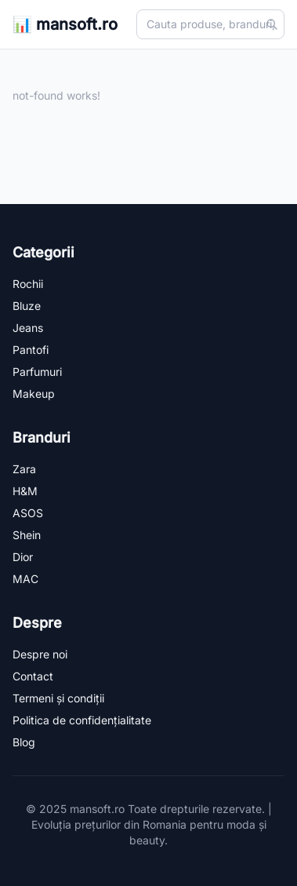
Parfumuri (37, 371)
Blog (24, 742)
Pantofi (31, 349)
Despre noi (40, 654)
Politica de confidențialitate (82, 720)
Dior (23, 556)
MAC (25, 578)
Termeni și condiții (58, 698)
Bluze (27, 305)
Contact (33, 676)
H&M (25, 491)
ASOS (28, 513)
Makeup (34, 393)
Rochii (28, 283)
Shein (27, 534)
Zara (24, 469)
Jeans (28, 327)
